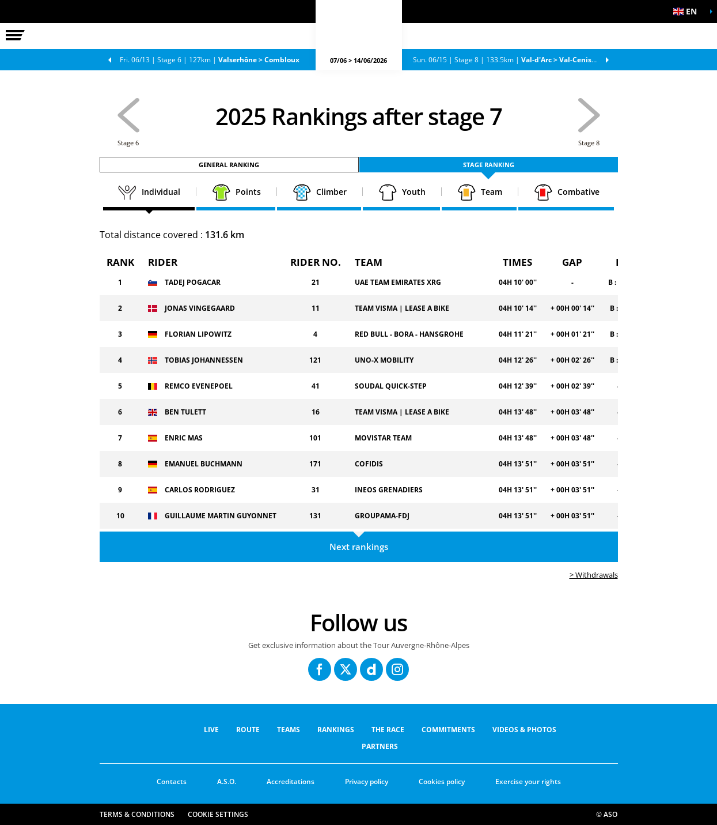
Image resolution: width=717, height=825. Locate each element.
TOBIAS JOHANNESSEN (204, 360)
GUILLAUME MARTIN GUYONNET (220, 516)
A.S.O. (226, 781)
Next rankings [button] (358, 546)
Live (211, 729)
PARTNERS (380, 746)
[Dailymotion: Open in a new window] (371, 669)
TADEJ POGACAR (193, 282)
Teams (288, 729)
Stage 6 (209, 60)
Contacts (172, 781)
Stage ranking (488, 164)
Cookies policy (442, 781)
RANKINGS (335, 729)
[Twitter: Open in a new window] (345, 669)
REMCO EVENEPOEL (199, 386)
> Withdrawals (594, 575)
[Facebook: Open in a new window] (319, 669)
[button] (688, 11)
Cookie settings (218, 814)
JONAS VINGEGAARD (200, 308)
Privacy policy (366, 781)
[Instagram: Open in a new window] (397, 669)
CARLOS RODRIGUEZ (200, 490)
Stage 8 (515, 60)
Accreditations (290, 781)
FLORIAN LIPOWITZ (198, 334)
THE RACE (387, 729)
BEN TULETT (185, 412)
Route (248, 729)
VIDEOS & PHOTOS (524, 729)
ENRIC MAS (184, 438)
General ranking (229, 164)
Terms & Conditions (137, 814)
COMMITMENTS (448, 729)
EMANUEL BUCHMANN (203, 464)
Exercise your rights (528, 781)
